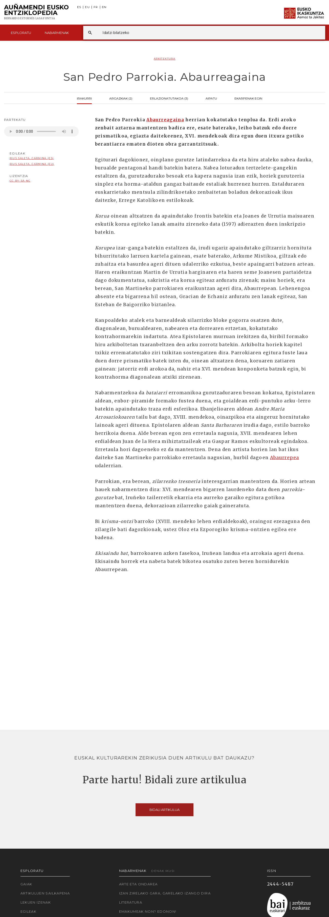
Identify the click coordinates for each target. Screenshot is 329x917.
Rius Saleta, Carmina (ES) (32, 158)
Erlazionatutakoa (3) (169, 98)
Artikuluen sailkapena (45, 893)
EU (87, 7)
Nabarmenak (57, 33)
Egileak (28, 911)
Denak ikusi (162, 871)
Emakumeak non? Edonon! (148, 911)
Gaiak (26, 884)
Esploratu (21, 33)
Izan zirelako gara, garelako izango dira (165, 893)
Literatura (130, 902)
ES (79, 7)
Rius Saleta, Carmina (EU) (32, 164)
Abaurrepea (284, 457)
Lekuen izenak (35, 902)
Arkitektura (164, 58)
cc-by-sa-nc (20, 180)
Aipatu (211, 98)
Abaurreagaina (165, 120)
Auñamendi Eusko (36, 12)
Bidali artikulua (164, 810)
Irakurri (84, 98)
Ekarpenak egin (248, 98)
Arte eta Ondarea (138, 884)
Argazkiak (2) (120, 98)
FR (96, 7)
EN (104, 7)
